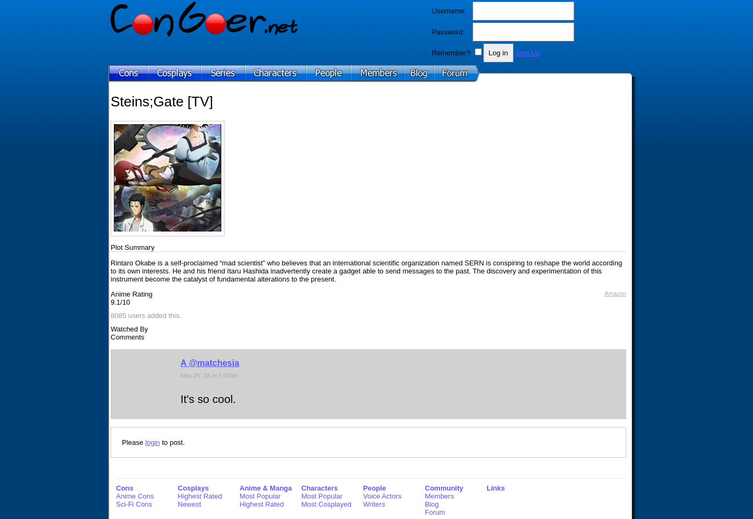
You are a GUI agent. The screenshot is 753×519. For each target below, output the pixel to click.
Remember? (451, 53)
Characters (319, 488)
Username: (449, 11)
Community (444, 488)
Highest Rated (200, 496)
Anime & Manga (266, 488)
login (152, 442)
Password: (448, 32)
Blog (432, 504)
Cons (125, 488)
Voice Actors (382, 496)
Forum (435, 512)
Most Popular (260, 496)
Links (496, 488)
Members (439, 496)
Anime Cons (135, 496)
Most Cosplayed (326, 504)
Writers (374, 504)
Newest (189, 504)
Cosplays (193, 488)
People (374, 488)
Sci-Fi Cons (134, 504)
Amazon (615, 293)
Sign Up (527, 53)
